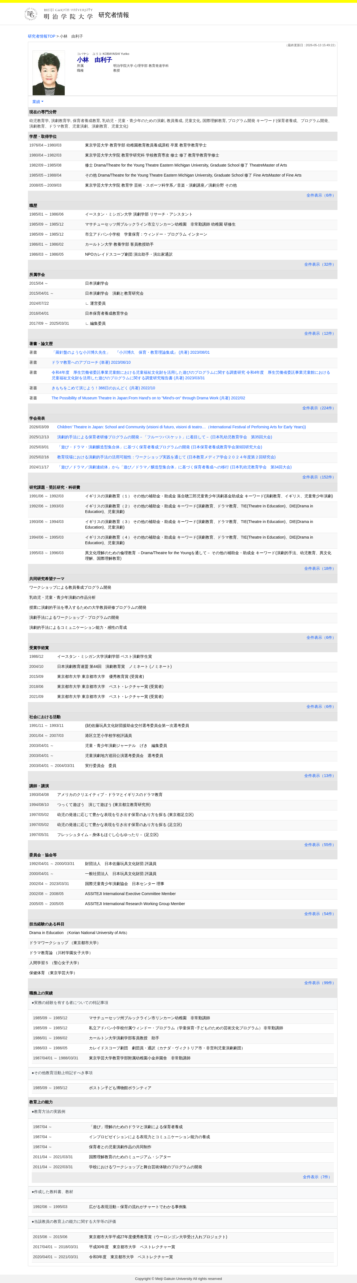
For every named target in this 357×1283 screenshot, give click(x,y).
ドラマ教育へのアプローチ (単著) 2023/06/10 (91, 362)
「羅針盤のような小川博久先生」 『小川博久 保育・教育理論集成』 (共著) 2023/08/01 (131, 352)
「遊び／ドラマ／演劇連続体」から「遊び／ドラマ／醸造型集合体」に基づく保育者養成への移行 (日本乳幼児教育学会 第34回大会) (174, 467)
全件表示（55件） (320, 844)
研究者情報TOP (42, 36)
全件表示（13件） (320, 775)
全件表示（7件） (317, 1177)
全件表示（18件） (320, 568)
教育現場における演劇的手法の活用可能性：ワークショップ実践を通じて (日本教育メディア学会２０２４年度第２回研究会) (166, 457)
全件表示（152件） (319, 477)
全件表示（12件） (320, 333)
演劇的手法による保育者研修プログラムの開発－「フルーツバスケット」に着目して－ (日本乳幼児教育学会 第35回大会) (164, 437)
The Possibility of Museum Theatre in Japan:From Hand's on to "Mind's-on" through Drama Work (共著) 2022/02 (148, 398)
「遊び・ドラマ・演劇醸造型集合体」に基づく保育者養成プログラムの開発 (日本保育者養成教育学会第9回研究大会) (159, 447)
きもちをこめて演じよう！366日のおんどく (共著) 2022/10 (103, 388)
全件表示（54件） (320, 913)
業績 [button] (36, 101)
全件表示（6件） (321, 195)
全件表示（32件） (320, 264)
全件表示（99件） (320, 983)
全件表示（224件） (319, 408)
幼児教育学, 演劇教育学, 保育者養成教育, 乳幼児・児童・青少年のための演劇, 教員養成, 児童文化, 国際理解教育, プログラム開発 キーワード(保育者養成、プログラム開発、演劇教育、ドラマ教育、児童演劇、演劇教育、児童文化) (180, 123)
